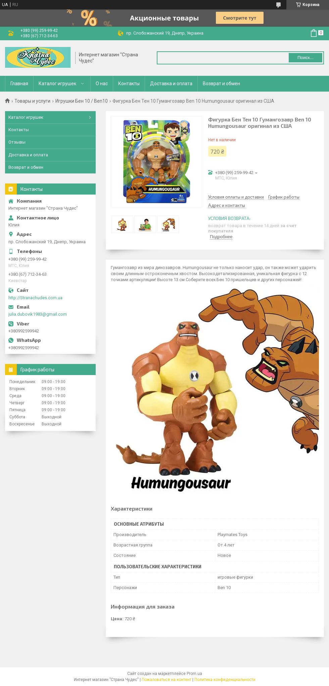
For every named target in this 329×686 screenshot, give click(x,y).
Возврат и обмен (221, 83)
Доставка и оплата (171, 83)
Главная (19, 83)
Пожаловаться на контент (166, 679)
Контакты (129, 83)
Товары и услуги (32, 101)
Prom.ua (194, 673)
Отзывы (17, 142)
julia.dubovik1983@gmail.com (37, 314)
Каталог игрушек (57, 83)
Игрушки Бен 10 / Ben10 (81, 101)
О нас (102, 83)
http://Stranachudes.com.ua (35, 297)
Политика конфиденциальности (224, 679)
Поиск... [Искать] (305, 57)
